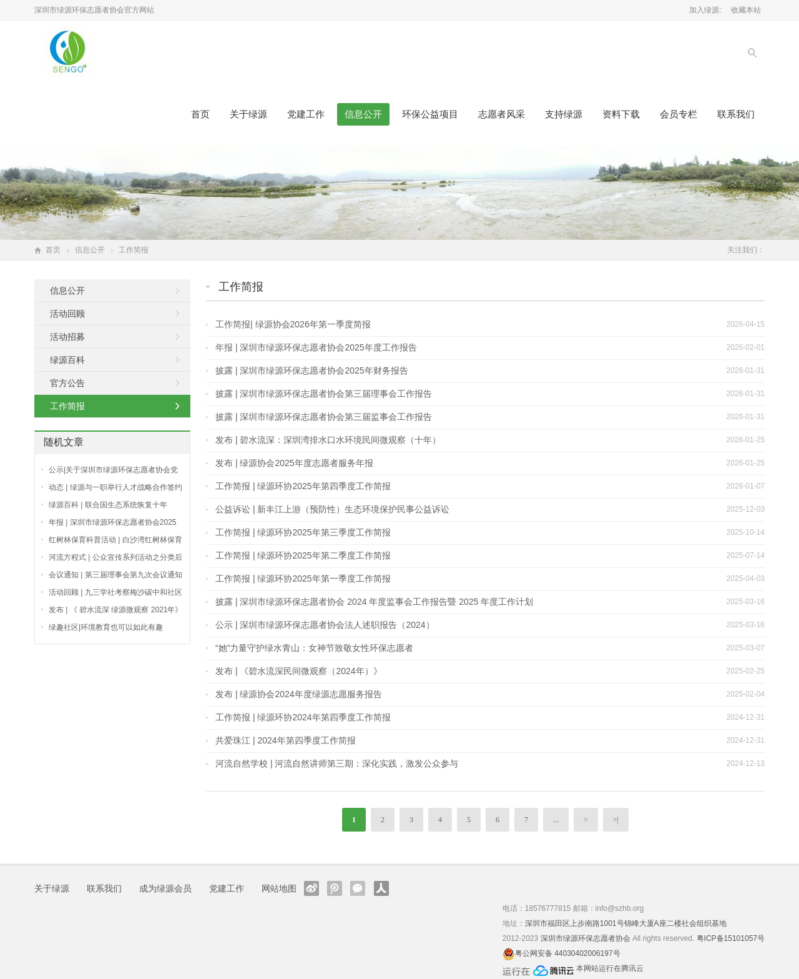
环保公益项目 (430, 114)
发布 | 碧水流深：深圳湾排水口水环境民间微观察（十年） (328, 440)
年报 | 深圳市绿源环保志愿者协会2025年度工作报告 (316, 347)
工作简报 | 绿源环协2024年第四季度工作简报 (303, 717)
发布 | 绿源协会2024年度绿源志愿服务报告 (298, 694)
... (556, 819)
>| (616, 819)
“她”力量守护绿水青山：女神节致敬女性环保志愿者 (314, 648)
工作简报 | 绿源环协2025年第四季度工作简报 (303, 486)
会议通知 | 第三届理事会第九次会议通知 (115, 574)
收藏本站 (746, 10)
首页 (200, 114)
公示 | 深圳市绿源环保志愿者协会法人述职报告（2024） (324, 625)
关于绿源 (248, 114)
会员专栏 (678, 114)
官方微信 (357, 888)
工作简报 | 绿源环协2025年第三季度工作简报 (303, 532)
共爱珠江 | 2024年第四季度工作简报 (285, 740)
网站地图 (279, 888)
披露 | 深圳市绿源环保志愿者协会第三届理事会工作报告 (323, 394)
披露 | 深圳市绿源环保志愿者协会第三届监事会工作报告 (323, 417)
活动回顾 (67, 314)
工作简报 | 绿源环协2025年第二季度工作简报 (303, 555)
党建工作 (306, 114)
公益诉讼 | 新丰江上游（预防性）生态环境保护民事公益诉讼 (332, 509)
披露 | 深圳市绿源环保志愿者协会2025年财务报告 (311, 370)
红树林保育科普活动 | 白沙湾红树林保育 (115, 539)
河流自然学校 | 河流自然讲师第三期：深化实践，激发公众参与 (336, 763)
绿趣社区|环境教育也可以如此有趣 (106, 627)
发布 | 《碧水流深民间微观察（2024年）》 (298, 671)
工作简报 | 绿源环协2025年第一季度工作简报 (303, 579)
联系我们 (736, 114)
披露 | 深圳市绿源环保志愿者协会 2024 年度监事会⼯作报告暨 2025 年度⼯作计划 (374, 602)
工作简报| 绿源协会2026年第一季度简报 (293, 324)
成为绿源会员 (165, 888)
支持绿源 (563, 114)
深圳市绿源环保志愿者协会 (585, 938)
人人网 (381, 888)
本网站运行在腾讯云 (610, 968)
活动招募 (67, 337)
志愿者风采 (501, 114)
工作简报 (240, 287)
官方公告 (67, 383)
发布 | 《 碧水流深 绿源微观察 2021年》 (115, 609)
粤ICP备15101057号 (731, 938)
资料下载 (621, 114)
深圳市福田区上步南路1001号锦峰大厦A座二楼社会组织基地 (626, 923)
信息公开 (363, 114)
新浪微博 (311, 888)
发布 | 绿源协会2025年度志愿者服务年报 (294, 463)
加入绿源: (705, 10)
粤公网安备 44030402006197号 (567, 953)
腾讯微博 (334, 888)
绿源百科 (67, 360)
